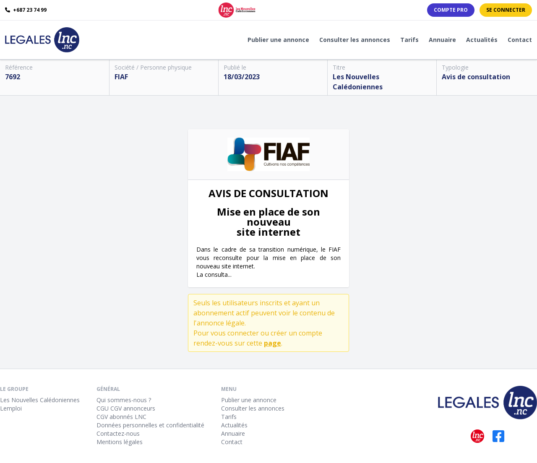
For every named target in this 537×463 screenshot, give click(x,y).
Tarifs (409, 40)
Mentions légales (119, 442)
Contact (520, 40)
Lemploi (11, 408)
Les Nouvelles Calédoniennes (40, 400)
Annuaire (442, 40)
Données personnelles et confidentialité (150, 425)
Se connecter (505, 9)
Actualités (482, 40)
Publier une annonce (278, 40)
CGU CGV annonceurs (125, 408)
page (272, 343)
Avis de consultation (476, 76)
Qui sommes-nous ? (123, 400)
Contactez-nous (118, 433)
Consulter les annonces (354, 40)
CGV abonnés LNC (121, 417)
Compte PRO (451, 9)
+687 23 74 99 (26, 10)
